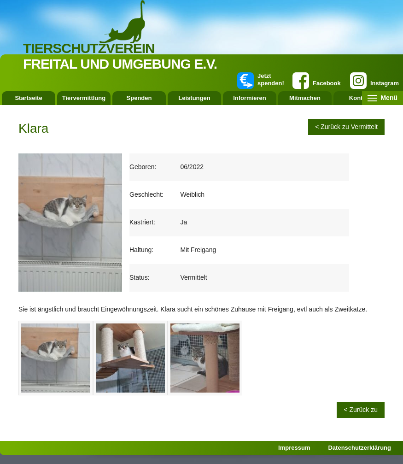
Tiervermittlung (83, 97)
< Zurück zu (361, 409)
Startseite (28, 97)
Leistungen (194, 97)
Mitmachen (305, 97)
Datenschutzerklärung (359, 447)
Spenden (139, 97)
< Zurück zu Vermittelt (346, 126)
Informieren (249, 97)
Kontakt (360, 97)
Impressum (294, 447)
